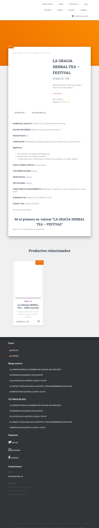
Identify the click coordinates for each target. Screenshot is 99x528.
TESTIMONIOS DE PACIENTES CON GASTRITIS (26, 375)
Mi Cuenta (47, 10)
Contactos (74, 4)
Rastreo (72, 10)
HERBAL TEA (21, 53)
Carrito (60, 10)
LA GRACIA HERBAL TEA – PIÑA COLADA (28, 306)
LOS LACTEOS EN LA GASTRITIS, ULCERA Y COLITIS (28, 380)
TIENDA (61, 4)
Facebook (13, 457)
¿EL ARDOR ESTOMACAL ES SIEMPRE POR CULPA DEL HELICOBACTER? (35, 369)
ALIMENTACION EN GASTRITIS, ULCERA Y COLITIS (27, 392)
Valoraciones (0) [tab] (39, 113)
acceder (20, 229)
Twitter (13, 442)
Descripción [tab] (20, 113)
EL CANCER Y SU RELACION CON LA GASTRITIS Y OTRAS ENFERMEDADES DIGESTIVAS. (41, 386)
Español (84, 10)
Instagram (14, 449)
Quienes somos (47, 4)
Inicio (14, 53)
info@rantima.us (15, 476)
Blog (86, 4)
